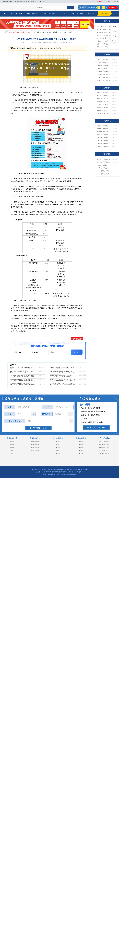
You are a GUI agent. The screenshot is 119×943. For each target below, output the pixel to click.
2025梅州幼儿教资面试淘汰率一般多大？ (62, 380)
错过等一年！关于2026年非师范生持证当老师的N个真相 (103, 134)
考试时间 (58, 450)
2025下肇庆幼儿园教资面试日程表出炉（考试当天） (22, 380)
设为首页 (107, 1)
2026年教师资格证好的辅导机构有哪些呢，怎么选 (103, 132)
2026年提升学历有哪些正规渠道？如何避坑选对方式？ (103, 162)
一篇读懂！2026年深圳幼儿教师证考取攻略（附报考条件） (103, 41)
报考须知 (81, 453)
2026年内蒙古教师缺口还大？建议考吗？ (103, 143)
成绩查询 (12, 444)
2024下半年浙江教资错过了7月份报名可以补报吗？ (103, 77)
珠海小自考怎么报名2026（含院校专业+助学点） (103, 165)
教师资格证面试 (20, 1)
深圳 (108, 444)
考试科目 (12, 441)
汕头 (100, 441)
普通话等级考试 (32, 1)
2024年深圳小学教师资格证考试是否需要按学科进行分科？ (103, 68)
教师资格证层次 (16, 13)
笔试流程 (12, 447)
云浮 (108, 450)
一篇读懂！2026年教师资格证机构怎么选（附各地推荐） (103, 126)
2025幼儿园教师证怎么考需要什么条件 (62, 368)
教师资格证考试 (49, 13)
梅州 (105, 450)
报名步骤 (58, 453)
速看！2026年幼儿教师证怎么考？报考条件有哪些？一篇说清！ (103, 44)
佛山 (102, 453)
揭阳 (100, 444)
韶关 (105, 447)
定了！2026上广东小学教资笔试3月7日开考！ (103, 38)
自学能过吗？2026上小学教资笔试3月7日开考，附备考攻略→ (103, 32)
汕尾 (102, 444)
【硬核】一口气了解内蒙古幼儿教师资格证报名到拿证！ (22, 368)
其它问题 (83, 413)
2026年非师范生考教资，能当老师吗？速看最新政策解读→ (103, 140)
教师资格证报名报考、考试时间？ (92, 417)
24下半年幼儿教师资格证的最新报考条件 (22, 376)
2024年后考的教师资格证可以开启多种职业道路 (103, 65)
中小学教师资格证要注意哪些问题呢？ (103, 71)
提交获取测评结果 (38, 428)
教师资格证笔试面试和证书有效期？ (93, 406)
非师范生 (58, 444)
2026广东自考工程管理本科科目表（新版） (103, 168)
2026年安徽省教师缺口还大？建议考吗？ (103, 146)
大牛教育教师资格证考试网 (60, 42)
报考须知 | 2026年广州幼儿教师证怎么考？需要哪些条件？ (103, 113)
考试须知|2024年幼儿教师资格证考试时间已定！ (22, 372)
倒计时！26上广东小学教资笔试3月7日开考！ (103, 26)
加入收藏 (115, 1)
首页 (4, 13)
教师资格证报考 (32, 13)
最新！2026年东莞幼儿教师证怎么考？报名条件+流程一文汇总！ (103, 47)
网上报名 (43, 1)
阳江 (108, 447)
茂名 (102, 450)
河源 (108, 441)
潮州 (100, 447)
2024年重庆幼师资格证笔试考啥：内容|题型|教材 (63, 372)
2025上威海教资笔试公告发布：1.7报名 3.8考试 (103, 62)
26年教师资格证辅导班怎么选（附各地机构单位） (103, 129)
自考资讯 (91, 13)
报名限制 (58, 447)
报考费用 (81, 450)
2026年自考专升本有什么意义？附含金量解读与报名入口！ (103, 159)
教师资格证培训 (77, 13)
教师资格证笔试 (8, 1)
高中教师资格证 (35, 450)
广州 (100, 453)
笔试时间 (12, 453)
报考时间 (81, 441)
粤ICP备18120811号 (70, 469)
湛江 (102, 441)
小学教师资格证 (35, 444)
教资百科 (104, 13)
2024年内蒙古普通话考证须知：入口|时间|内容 (103, 74)
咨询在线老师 (77, 339)
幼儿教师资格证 (28, 32)
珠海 (102, 447)
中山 (105, 453)
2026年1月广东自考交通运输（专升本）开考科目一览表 (103, 174)
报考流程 (81, 447)
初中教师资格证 (35, 447)
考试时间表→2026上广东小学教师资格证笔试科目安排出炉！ (103, 35)
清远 (100, 450)
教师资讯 (63, 13)
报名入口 (58, 441)
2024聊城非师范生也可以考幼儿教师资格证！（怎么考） (63, 384)
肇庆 (105, 444)
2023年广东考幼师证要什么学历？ (60, 376)
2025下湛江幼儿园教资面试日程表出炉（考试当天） (22, 384)
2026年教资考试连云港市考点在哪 (103, 59)
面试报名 (12, 450)
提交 (76, 352)
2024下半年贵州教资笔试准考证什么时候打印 (103, 80)
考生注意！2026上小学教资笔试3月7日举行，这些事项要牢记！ (103, 29)
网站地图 (99, 1)
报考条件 (81, 444)
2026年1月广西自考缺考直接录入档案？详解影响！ (103, 171)
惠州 (108, 453)
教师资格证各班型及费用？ (89, 410)
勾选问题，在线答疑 (96, 427)
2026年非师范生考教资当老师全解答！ (103, 137)
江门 (105, 441)
